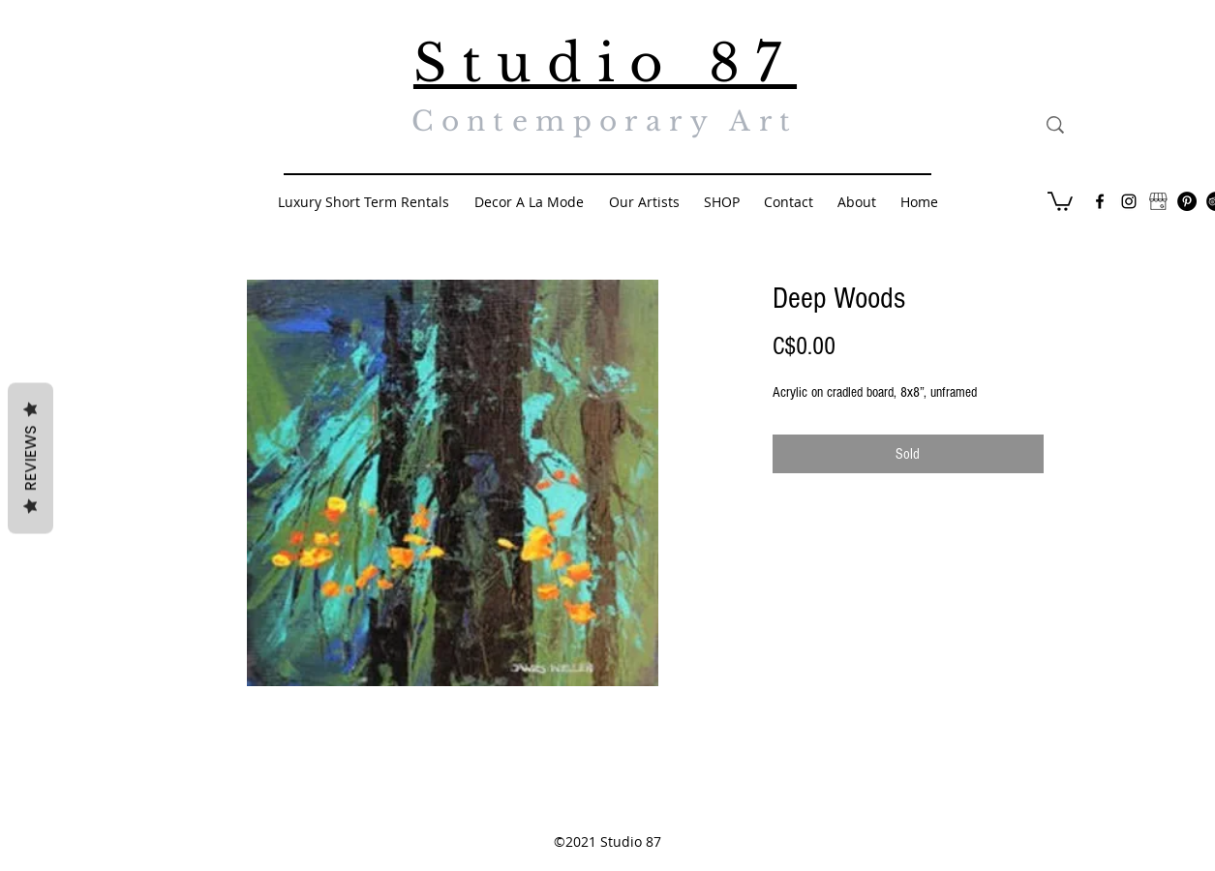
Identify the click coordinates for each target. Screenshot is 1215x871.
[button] (1060, 200)
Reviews (30, 459)
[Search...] (1145, 125)
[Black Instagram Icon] (1129, 201)
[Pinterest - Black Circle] (1187, 201)
